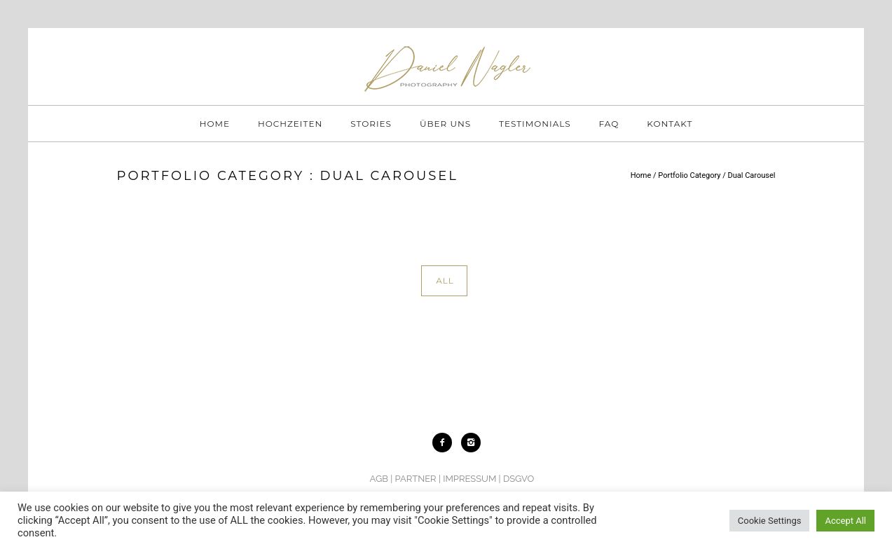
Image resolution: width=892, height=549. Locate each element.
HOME (215, 123)
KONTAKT (669, 123)
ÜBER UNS (445, 123)
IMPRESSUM (469, 478)
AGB (379, 478)
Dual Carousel (752, 175)
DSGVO (518, 478)
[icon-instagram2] (471, 442)
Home (641, 175)
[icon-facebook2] (445, 442)
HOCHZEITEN (290, 123)
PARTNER (416, 478)
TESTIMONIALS (535, 123)
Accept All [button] (845, 520)
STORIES (371, 123)
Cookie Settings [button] (770, 520)
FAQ (609, 123)
